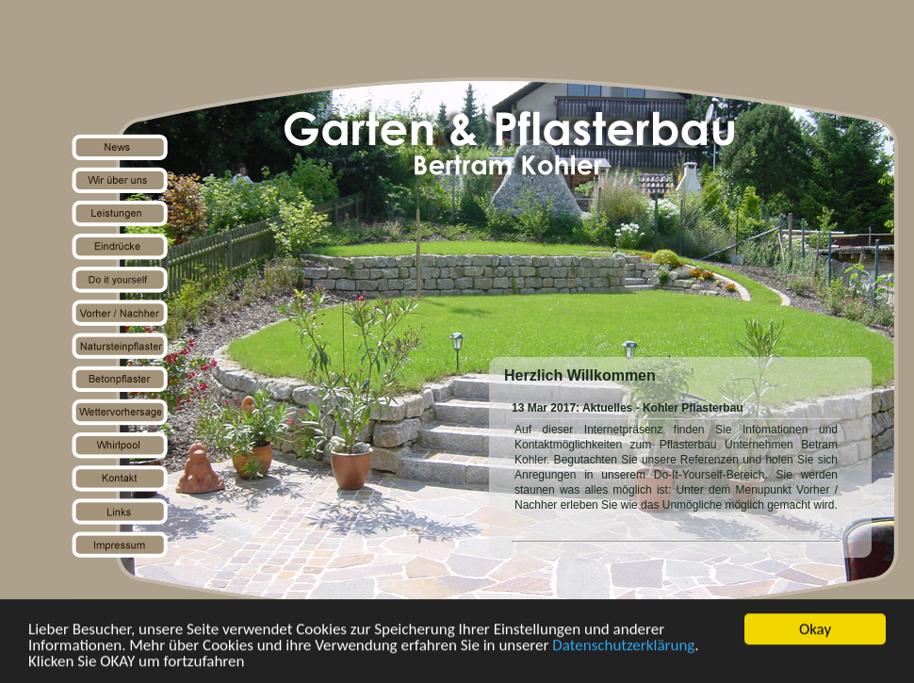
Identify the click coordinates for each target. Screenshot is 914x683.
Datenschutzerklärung (623, 646)
